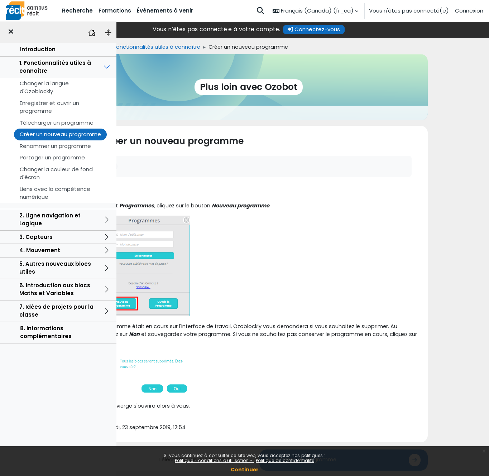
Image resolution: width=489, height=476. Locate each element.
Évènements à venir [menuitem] (165, 10)
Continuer (245, 469)
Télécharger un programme (57, 122)
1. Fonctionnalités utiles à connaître (55, 67)
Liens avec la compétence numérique (55, 193)
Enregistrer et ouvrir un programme (49, 107)
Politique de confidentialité (285, 460)
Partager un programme (52, 157)
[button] (260, 10)
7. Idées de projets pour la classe (56, 311)
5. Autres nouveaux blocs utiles (55, 268)
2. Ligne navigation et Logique (50, 219)
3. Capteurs (36, 237)
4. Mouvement (39, 250)
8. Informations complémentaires (46, 332)
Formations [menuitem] (115, 10)
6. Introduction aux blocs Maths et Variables (54, 289)
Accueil (133, 47)
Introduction (38, 49)
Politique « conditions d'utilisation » (214, 460)
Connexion (469, 10)
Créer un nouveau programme (60, 134)
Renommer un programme (55, 146)
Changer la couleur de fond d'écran (56, 173)
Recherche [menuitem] (77, 10)
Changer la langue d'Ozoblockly (44, 87)
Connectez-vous (368, 29)
